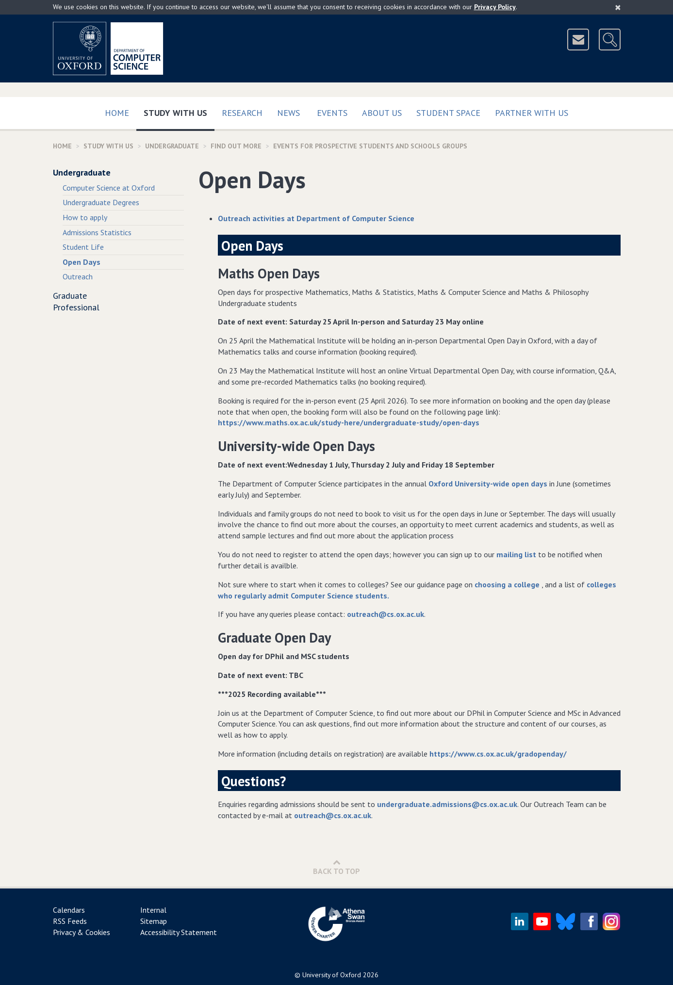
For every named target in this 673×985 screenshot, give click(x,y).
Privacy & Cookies (81, 932)
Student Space (448, 112)
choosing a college (508, 584)
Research (242, 112)
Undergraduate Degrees (101, 202)
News (288, 112)
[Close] (618, 7)
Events (332, 112)
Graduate (70, 295)
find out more (236, 146)
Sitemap (153, 921)
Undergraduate (172, 146)
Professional (76, 307)
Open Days (81, 262)
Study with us (179, 110)
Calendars (69, 910)
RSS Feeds (70, 921)
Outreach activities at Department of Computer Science (316, 218)
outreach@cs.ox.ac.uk (385, 614)
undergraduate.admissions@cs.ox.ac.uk (447, 804)
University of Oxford (331, 974)
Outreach (78, 276)
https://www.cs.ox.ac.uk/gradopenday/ (498, 754)
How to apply (85, 217)
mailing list (516, 554)
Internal (153, 910)
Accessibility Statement (178, 932)
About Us (382, 112)
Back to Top (336, 867)
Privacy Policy (495, 6)
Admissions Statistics (97, 232)
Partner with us (531, 112)
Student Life (83, 247)
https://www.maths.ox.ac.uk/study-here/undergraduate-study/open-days (348, 422)
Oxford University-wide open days (487, 483)
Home (117, 112)
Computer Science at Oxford (109, 188)
